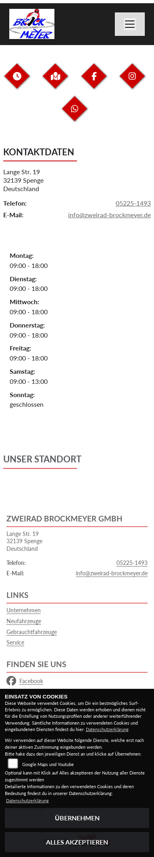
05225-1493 (133, 203)
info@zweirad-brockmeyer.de (109, 215)
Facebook (24, 681)
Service (15, 642)
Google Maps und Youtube (48, 764)
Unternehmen (23, 610)
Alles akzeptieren (77, 842)
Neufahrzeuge (23, 621)
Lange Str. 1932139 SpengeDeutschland (23, 180)
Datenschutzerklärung (107, 729)
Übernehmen (77, 818)
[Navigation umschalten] (130, 24)
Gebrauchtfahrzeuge (31, 631)
